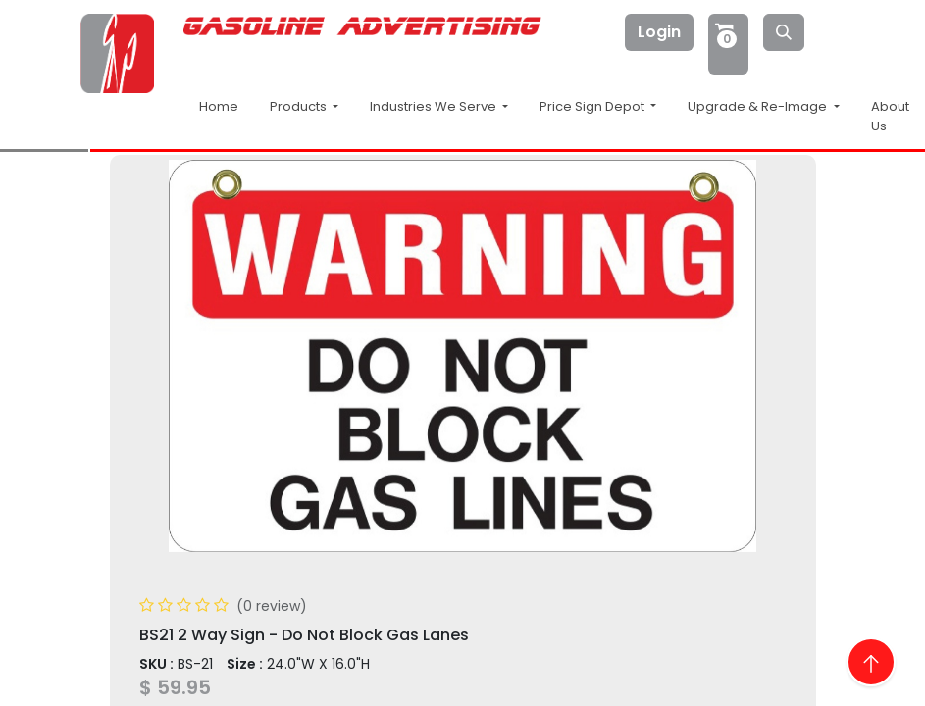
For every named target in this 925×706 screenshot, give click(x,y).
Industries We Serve (434, 106)
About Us (890, 116)
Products (300, 106)
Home (218, 106)
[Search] (783, 32)
